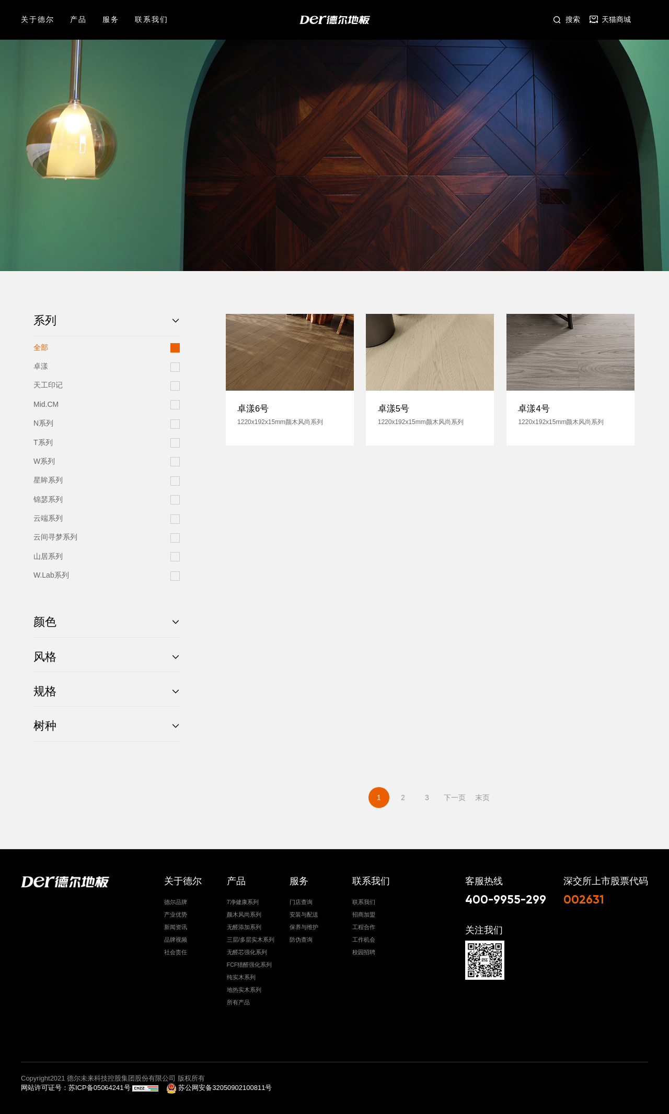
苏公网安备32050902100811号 (219, 1085)
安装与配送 (304, 911)
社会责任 (175, 949)
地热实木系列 (244, 986)
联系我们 (151, 19)
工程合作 (363, 924)
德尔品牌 (175, 899)
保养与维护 (304, 924)
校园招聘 (363, 949)
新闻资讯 (175, 924)
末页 (482, 797)
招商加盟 (363, 911)
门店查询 (301, 899)
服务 (110, 19)
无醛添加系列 (244, 924)
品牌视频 (175, 936)
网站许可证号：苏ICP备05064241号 (76, 1085)
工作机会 (363, 936)
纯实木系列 (241, 974)
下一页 (455, 797)
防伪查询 (301, 936)
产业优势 (175, 911)
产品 (78, 19)
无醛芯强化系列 (247, 949)
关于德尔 (37, 19)
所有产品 (238, 999)
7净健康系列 (243, 899)
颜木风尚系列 (244, 911)
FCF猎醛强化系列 (249, 961)
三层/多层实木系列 (250, 936)
